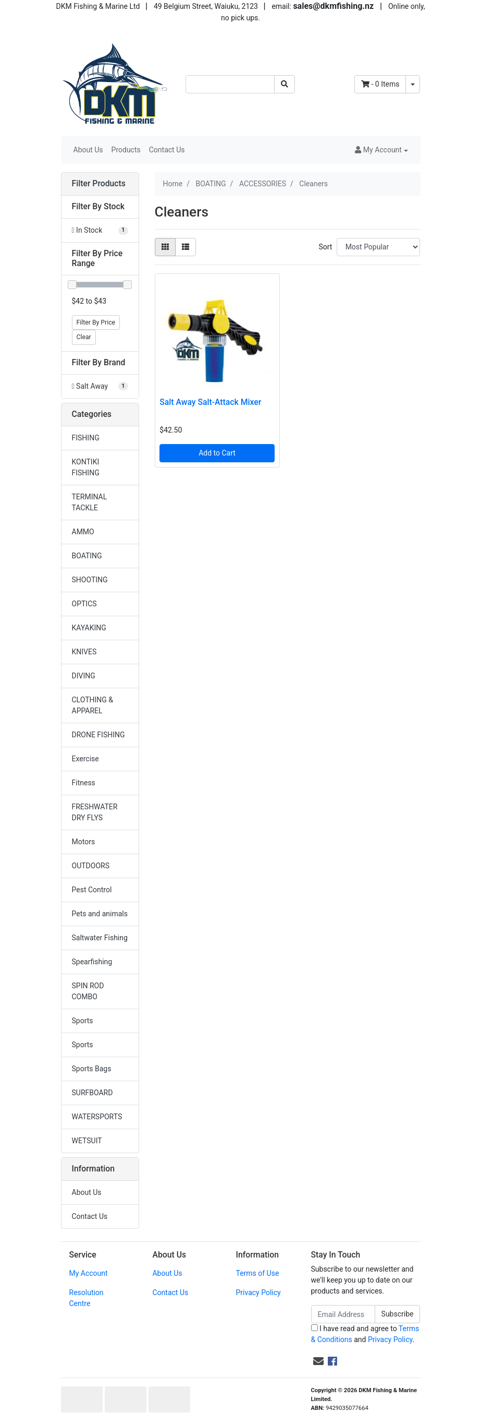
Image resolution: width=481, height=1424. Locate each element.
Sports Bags (92, 1068)
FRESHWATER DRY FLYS (95, 812)
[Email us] (318, 1361)
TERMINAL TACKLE (89, 502)
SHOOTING (90, 580)
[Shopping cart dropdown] (412, 84)
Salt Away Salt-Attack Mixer (210, 402)
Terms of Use (257, 1273)
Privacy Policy (258, 1292)
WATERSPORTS (97, 1116)
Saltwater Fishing (100, 938)
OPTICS (84, 604)
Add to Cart (217, 453)
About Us (88, 150)
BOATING (87, 556)
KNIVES (84, 652)
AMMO (83, 532)
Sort (325, 247)
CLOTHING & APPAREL (93, 705)
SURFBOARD (92, 1092)
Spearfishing (92, 962)
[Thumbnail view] (165, 247)
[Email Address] (343, 1314)
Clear (84, 337)
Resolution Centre (86, 1298)
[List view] (185, 247)
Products (126, 150)
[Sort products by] (379, 247)
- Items (380, 84)
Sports (82, 1020)
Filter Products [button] (99, 183)
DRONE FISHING (98, 735)
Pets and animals (100, 914)
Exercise (85, 759)
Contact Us (167, 150)
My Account (88, 1273)
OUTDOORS (90, 865)
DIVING (83, 676)
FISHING (86, 438)
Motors (83, 841)
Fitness (83, 783)
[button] (381, 150)
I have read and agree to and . (365, 1334)
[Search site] (284, 84)
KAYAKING (89, 628)
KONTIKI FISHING (86, 467)
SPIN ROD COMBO (88, 991)
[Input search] (230, 84)
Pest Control (92, 889)
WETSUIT (87, 1140)
